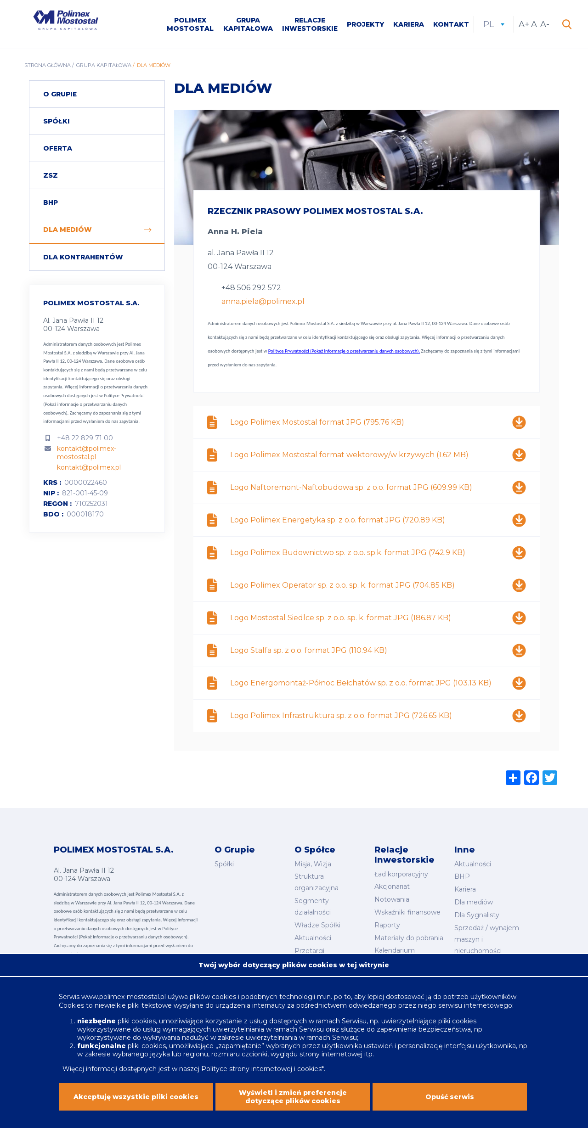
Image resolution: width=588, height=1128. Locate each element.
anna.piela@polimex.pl (263, 301)
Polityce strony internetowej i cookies (261, 1071)
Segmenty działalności (312, 906)
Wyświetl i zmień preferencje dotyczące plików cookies (293, 1099)
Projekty (365, 24)
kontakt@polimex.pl (89, 467)
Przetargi (309, 951)
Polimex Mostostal (190, 24)
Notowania (391, 899)
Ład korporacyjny (401, 874)
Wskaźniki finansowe (407, 912)
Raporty (387, 925)
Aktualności (312, 938)
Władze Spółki (317, 925)
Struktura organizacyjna (316, 882)
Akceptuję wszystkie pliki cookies (136, 1099)
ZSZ (50, 175)
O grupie (60, 94)
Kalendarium (394, 950)
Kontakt (451, 24)
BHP (50, 202)
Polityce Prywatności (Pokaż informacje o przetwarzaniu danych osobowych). (93, 404)
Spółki (56, 121)
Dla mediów (67, 229)
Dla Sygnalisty (476, 915)
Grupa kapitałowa (248, 24)
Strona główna (47, 65)
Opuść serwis (449, 1099)
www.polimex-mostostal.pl (124, 999)
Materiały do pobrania (408, 938)
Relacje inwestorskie (310, 24)
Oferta (57, 148)
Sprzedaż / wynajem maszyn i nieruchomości (486, 939)
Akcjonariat (392, 886)
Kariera (408, 24)
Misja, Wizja (312, 864)
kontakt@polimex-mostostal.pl (86, 452)
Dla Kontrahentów (83, 257)
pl (493, 24)
